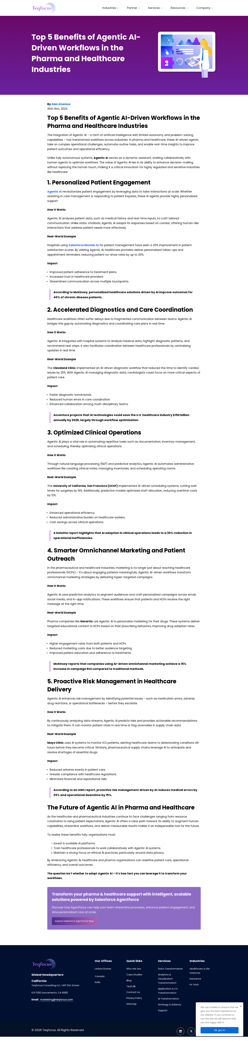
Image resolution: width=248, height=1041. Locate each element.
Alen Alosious (61, 104)
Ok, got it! (219, 1030)
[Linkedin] (180, 1031)
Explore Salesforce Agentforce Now (74, 921)
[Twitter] (191, 1031)
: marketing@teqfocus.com (56, 999)
